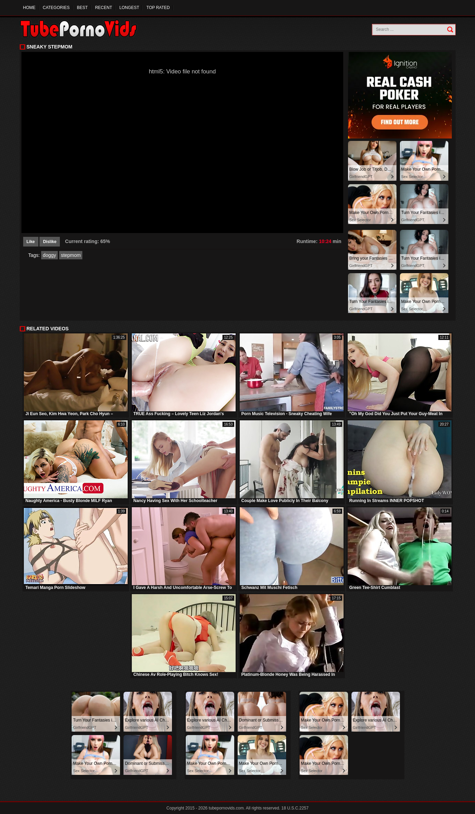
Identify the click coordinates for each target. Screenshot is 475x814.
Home (29, 7)
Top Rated (158, 7)
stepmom (71, 255)
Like (31, 241)
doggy (49, 255)
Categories (56, 7)
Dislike (49, 241)
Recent (103, 7)
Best (82, 7)
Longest (129, 7)
